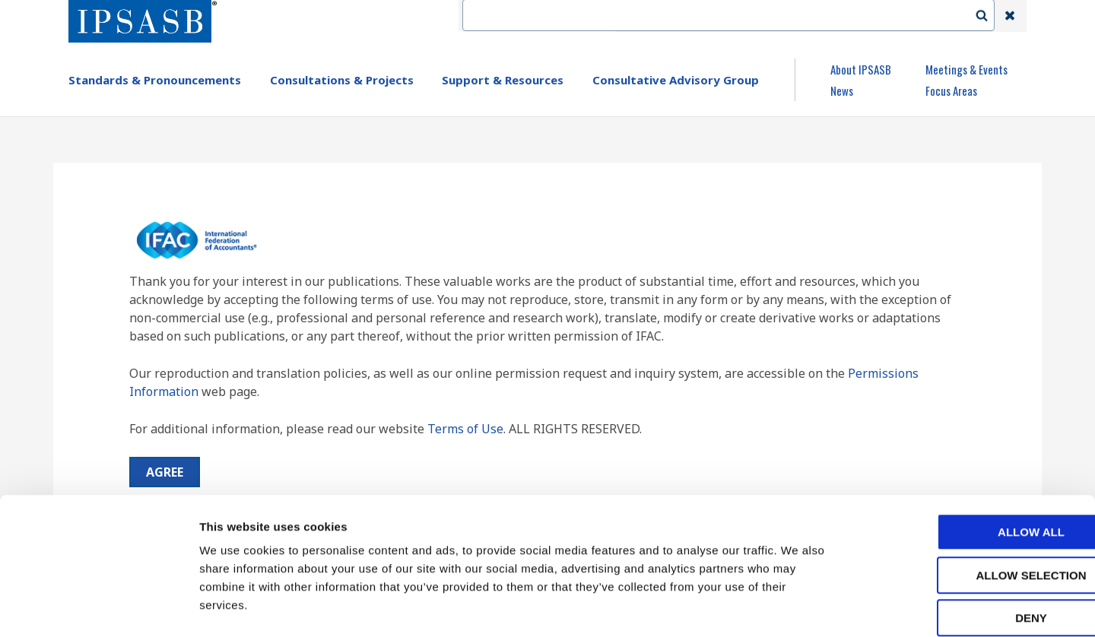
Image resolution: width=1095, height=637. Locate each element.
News (841, 90)
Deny (968, 540)
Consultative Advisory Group (675, 79)
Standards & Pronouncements (154, 79)
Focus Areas (951, 90)
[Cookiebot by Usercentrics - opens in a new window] (98, 607)
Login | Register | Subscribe (888, 16)
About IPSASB (860, 69)
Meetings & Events (966, 69)
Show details (798, 607)
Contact (699, 16)
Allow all (968, 454)
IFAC (641, 16)
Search (989, 16)
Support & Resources (502, 79)
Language (769, 16)
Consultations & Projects (342, 79)
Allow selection (968, 498)
